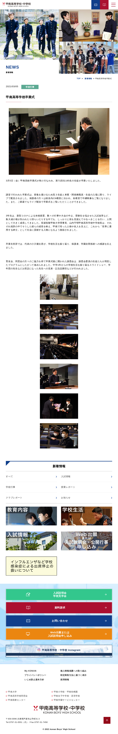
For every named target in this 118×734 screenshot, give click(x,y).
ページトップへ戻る (107, 720)
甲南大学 (12, 692)
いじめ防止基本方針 (34, 679)
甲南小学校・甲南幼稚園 (66, 692)
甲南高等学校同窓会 (18, 696)
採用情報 (64, 679)
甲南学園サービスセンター (67, 700)
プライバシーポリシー (35, 675)
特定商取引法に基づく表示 (73, 675)
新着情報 (88, 79)
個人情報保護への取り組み (73, 671)
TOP (79, 79)
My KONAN (30, 671)
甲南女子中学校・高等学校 (67, 696)
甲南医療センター (16, 700)
